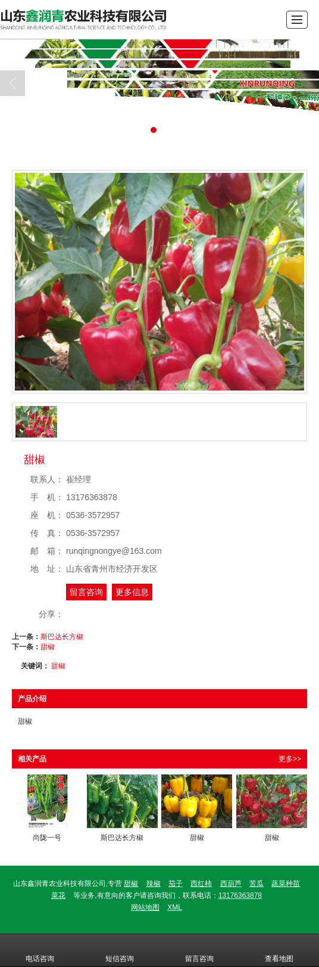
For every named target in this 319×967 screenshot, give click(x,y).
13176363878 (240, 895)
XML (174, 907)
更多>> (290, 759)
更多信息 (132, 592)
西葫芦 (231, 883)
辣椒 (153, 883)
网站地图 (145, 907)
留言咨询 (86, 592)
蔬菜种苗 (285, 883)
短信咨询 (119, 950)
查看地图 (279, 950)
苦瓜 (256, 883)
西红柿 (201, 883)
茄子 (175, 883)
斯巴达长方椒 (61, 637)
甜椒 (47, 647)
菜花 (58, 895)
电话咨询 (40, 950)
